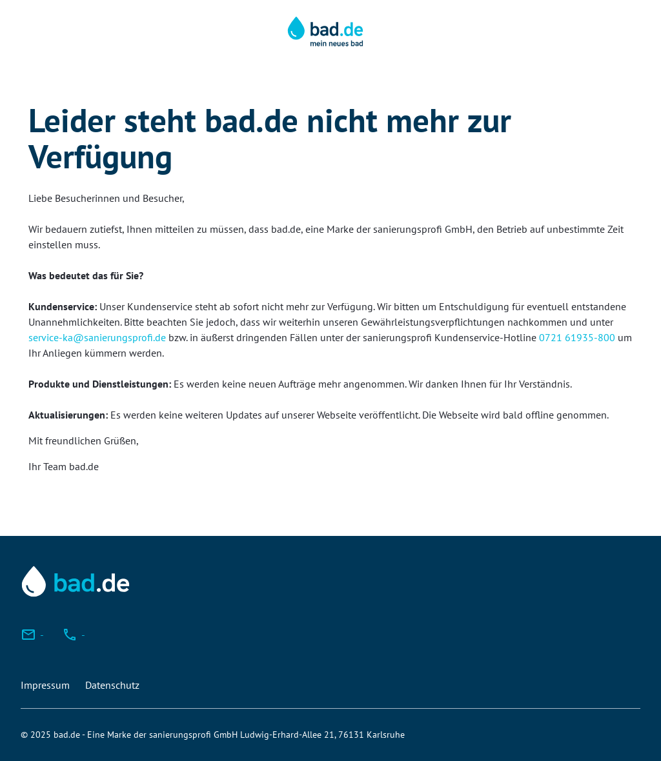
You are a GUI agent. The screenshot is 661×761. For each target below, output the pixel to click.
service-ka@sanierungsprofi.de (97, 337)
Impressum (45, 684)
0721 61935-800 (577, 337)
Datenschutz (112, 684)
